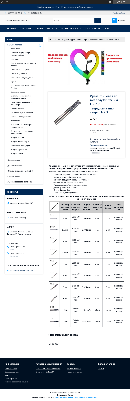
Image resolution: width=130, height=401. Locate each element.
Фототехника (16, 121)
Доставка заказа (14, 165)
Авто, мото (15, 49)
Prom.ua (76, 393)
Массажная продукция (20, 146)
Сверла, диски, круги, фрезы (69, 39)
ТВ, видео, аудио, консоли (22, 113)
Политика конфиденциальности (87, 397)
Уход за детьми (17, 138)
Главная (11, 29)
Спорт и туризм (17, 109)
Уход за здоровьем (19, 150)
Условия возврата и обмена (19, 182)
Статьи (101, 369)
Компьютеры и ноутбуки (21, 69)
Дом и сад (15, 59)
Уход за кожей (17, 154)
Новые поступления (75, 372)
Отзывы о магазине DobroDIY (20, 171)
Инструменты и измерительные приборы (23, 64)
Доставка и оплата (71, 29)
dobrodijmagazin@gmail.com (21, 270)
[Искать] (97, 20)
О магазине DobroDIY (45, 372)
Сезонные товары (18, 92)
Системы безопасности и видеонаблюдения (21, 97)
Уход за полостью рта (20, 142)
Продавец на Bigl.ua (65, 395)
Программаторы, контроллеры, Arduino (24, 87)
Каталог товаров (44, 29)
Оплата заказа (13, 160)
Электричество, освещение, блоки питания (22, 132)
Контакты (25, 29)
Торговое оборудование (21, 117)
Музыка (14, 82)
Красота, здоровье (19, 73)
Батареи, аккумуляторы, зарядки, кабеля (21, 54)
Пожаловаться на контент (63, 397)
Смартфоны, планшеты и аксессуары (21, 103)
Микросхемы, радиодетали (22, 78)
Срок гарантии (93, 29)
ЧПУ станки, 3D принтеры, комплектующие (21, 126)
